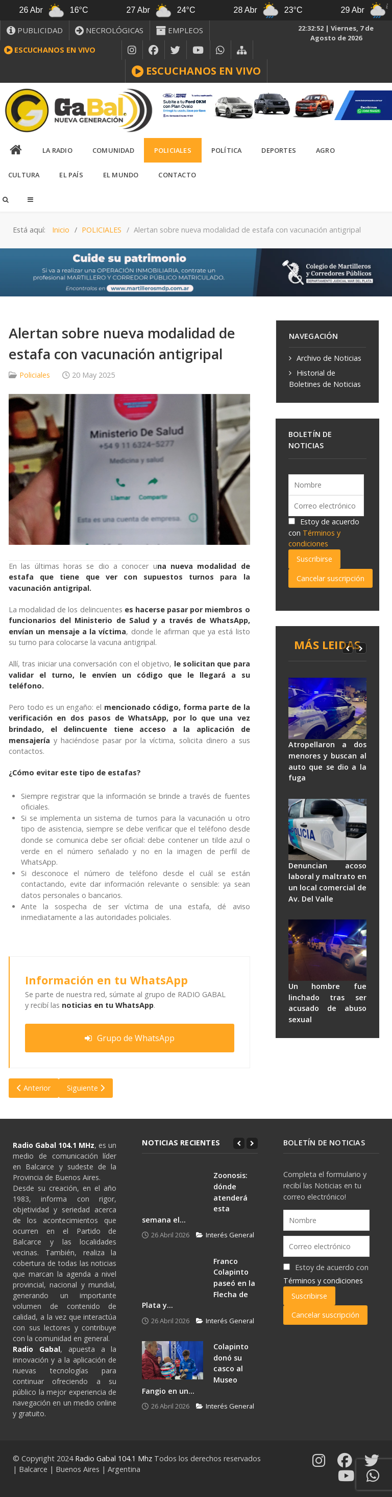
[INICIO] (16, 150)
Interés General (225, 1234)
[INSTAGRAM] (132, 50)
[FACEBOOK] (153, 50)
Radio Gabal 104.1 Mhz (114, 1458)
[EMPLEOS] (180, 30)
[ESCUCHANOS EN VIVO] (196, 71)
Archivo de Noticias (329, 358)
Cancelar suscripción (330, 578)
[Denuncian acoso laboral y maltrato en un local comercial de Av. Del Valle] (327, 829)
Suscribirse (314, 559)
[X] (175, 50)
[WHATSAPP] (220, 50)
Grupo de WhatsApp (130, 1038)
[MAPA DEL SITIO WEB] (242, 50)
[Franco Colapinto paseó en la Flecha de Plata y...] (172, 1275)
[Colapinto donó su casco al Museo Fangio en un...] (172, 1360)
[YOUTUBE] (198, 50)
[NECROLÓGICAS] (109, 30)
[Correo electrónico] (326, 505)
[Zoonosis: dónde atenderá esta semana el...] (172, 1189)
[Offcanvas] (30, 199)
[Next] (360, 648)
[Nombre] (326, 484)
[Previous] (347, 648)
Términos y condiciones (323, 1280)
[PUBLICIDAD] (34, 30)
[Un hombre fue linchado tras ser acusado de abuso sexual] (327, 950)
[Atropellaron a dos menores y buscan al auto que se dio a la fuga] (327, 708)
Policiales (34, 375)
